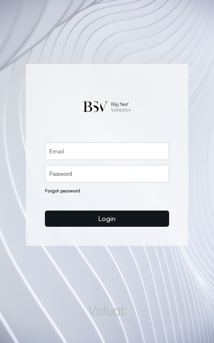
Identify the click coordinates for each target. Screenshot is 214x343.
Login (107, 218)
